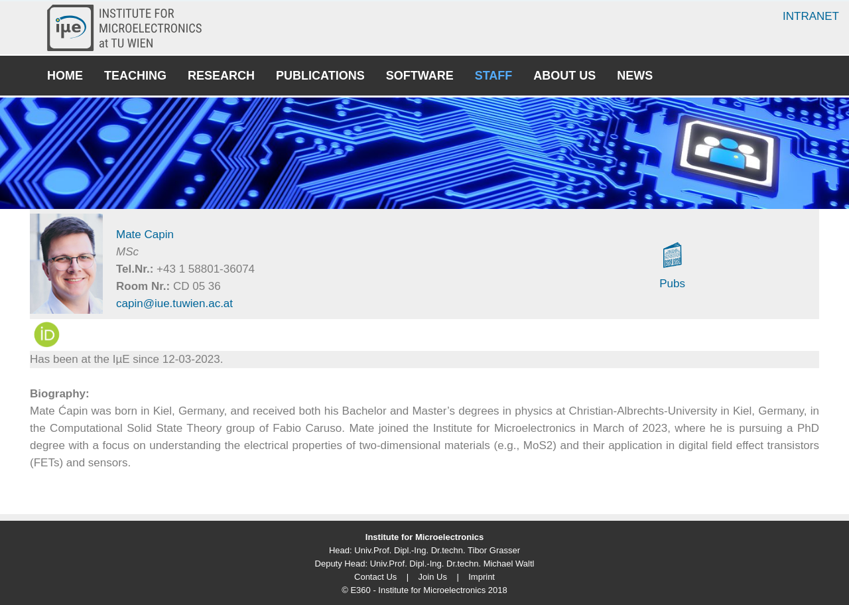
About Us (564, 75)
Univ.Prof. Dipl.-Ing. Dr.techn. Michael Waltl (452, 564)
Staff (494, 75)
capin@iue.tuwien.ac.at (174, 303)
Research (221, 75)
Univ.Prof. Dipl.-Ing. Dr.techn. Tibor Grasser (437, 550)
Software (420, 75)
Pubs (672, 283)
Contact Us (375, 577)
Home (65, 75)
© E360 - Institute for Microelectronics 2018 (424, 590)
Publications (320, 75)
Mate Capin (145, 234)
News (635, 75)
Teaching (135, 75)
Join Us (433, 577)
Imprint (481, 577)
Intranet (811, 16)
